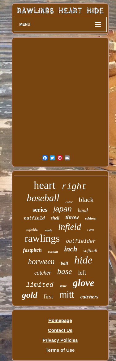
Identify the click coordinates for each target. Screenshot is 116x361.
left (82, 272)
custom (53, 251)
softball (90, 250)
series (39, 209)
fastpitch (32, 250)
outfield (34, 218)
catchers (89, 297)
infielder (32, 229)
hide (83, 260)
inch (70, 249)
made (48, 230)
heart (44, 185)
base (64, 271)
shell (55, 218)
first (48, 296)
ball (64, 263)
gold (29, 295)
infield (69, 227)
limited (39, 285)
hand (83, 210)
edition (91, 218)
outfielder (81, 241)
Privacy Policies (60, 340)
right (74, 187)
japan (63, 209)
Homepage (60, 320)
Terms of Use (60, 350)
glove (83, 282)
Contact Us (60, 330)
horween (41, 261)
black (86, 199)
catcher (42, 273)
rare (90, 229)
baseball (43, 198)
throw (72, 217)
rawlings (42, 238)
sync (63, 286)
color (69, 202)
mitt (66, 294)
